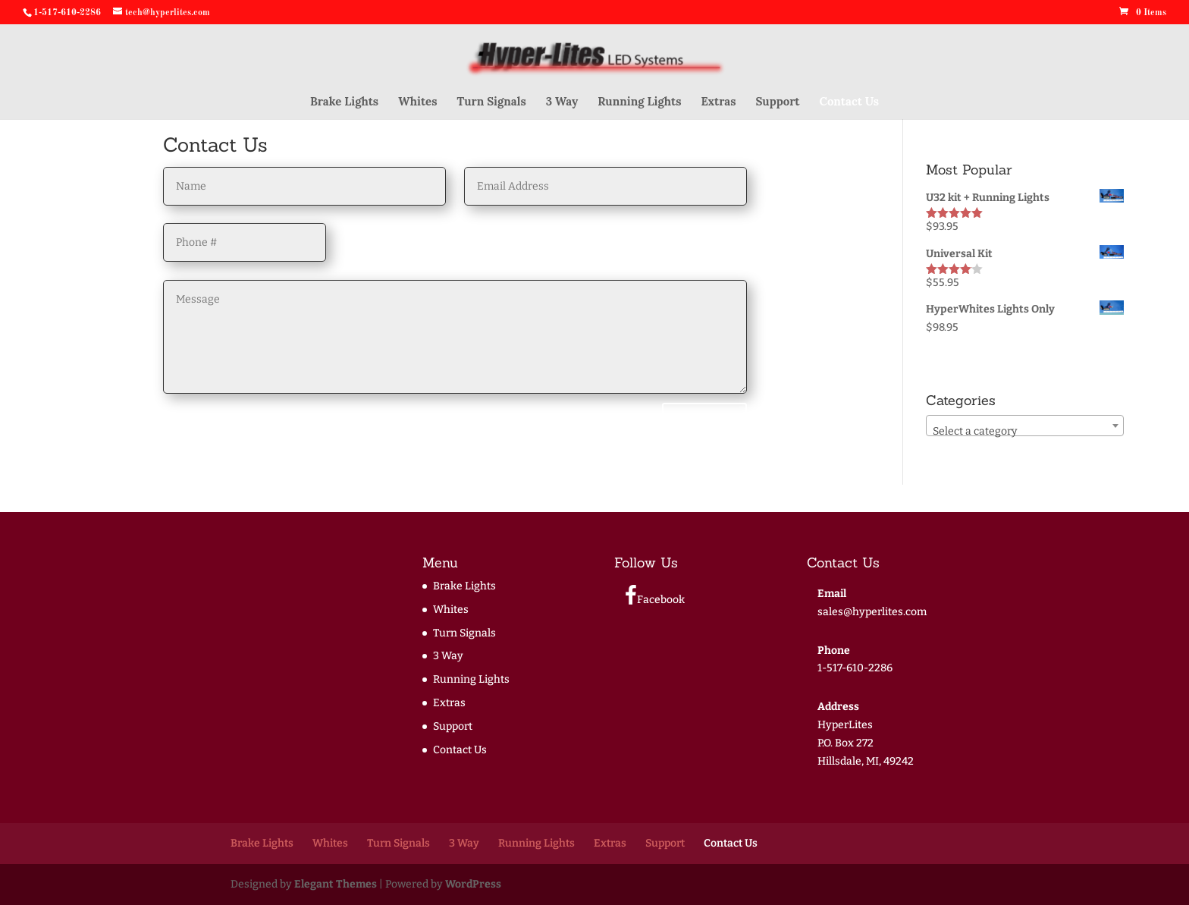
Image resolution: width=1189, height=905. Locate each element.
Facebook (655, 595)
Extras (718, 102)
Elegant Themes (335, 884)
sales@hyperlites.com (872, 611)
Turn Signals (490, 102)
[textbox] (1024, 432)
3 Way (562, 102)
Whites (417, 102)
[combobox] (1024, 425)
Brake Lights (344, 102)
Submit (704, 422)
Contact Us (850, 102)
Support (778, 102)
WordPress (473, 884)
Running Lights (639, 102)
